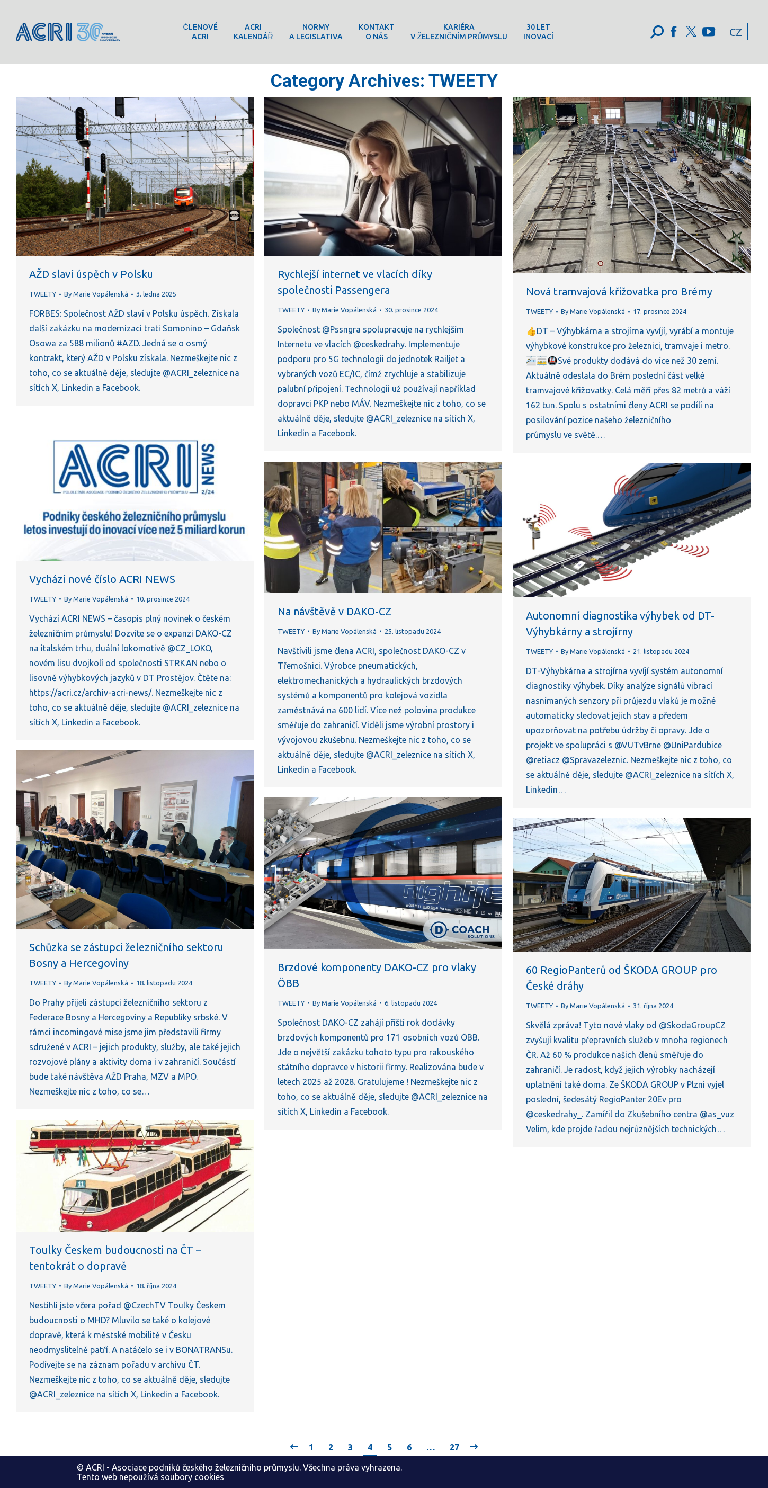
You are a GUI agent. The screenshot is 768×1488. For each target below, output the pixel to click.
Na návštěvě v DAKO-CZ (334, 611)
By (96, 294)
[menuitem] (200, 31)
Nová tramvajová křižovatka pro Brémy (619, 291)
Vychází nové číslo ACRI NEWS (102, 579)
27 (454, 1447)
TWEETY (42, 294)
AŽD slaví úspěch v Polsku (91, 274)
